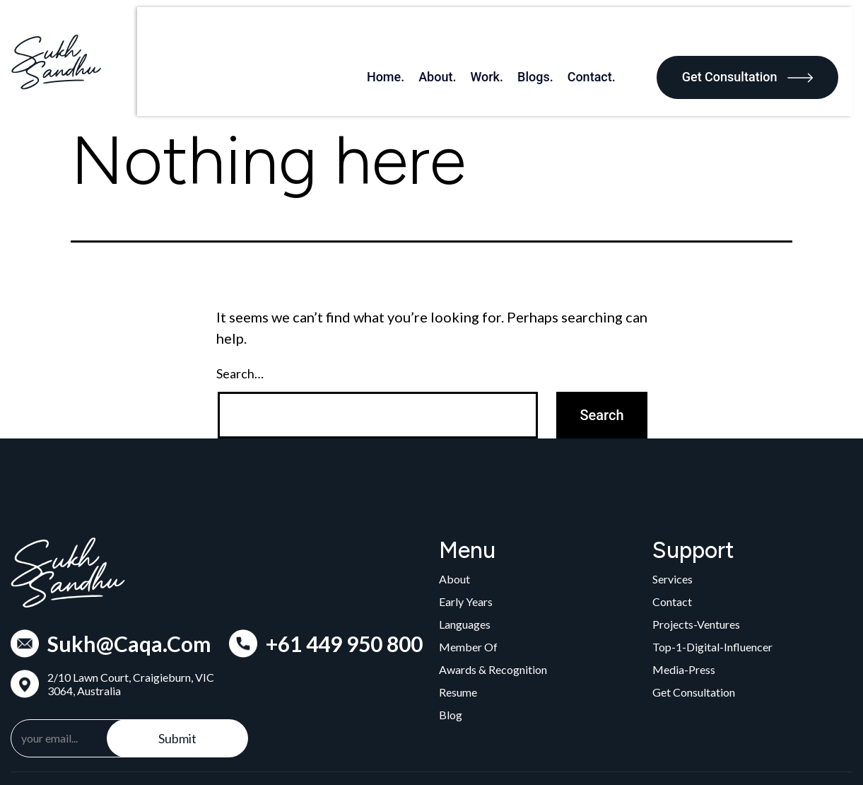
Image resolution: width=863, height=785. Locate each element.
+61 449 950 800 (344, 591)
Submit (177, 686)
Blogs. (550, 35)
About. (451, 35)
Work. (500, 35)
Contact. (605, 35)
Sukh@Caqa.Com (129, 591)
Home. (399, 35)
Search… (240, 322)
